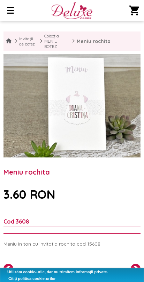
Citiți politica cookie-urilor (32, 278)
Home (8, 41)
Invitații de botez (27, 41)
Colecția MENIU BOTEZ (51, 41)
